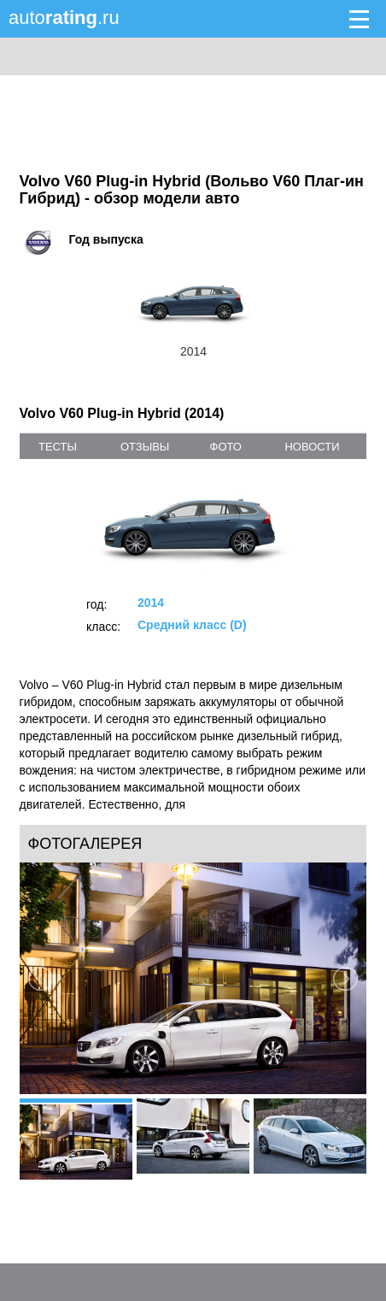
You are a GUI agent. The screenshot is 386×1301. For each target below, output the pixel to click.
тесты (57, 446)
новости (311, 446)
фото (226, 446)
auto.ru (64, 17)
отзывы (144, 446)
